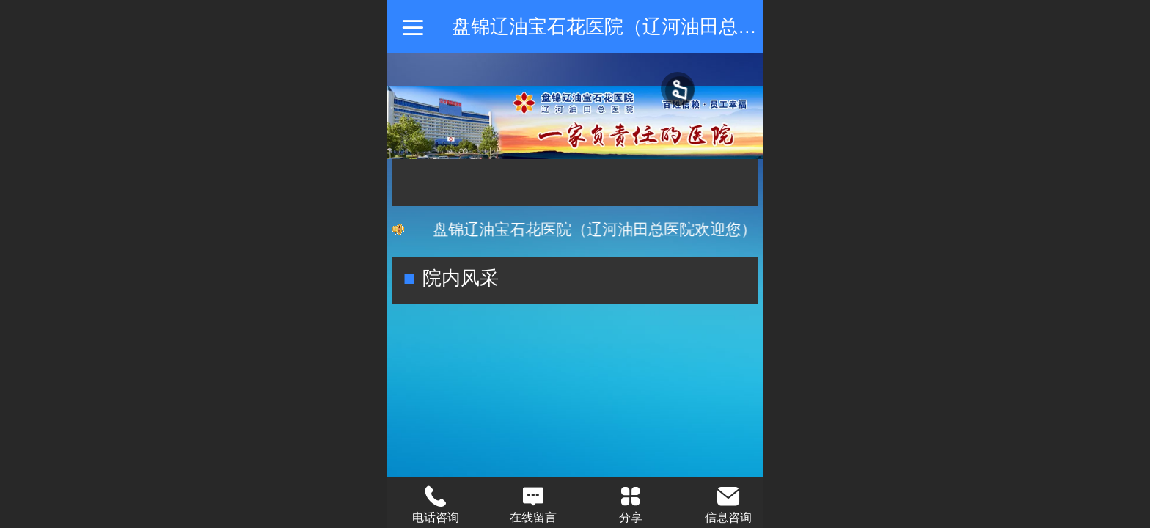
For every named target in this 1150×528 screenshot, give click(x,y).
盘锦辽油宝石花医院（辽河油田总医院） (623, 26)
